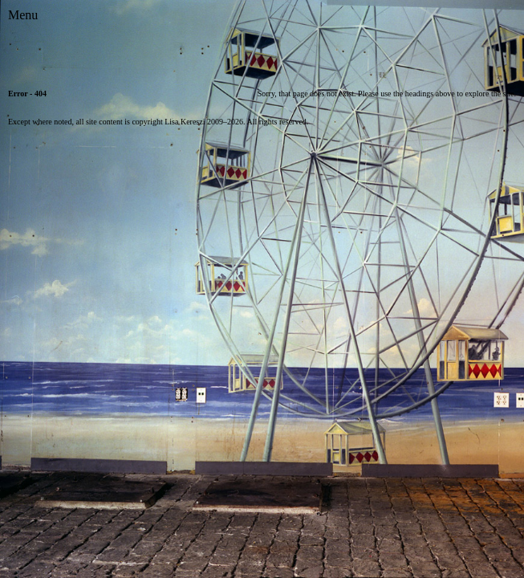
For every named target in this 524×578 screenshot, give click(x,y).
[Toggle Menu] (23, 15)
